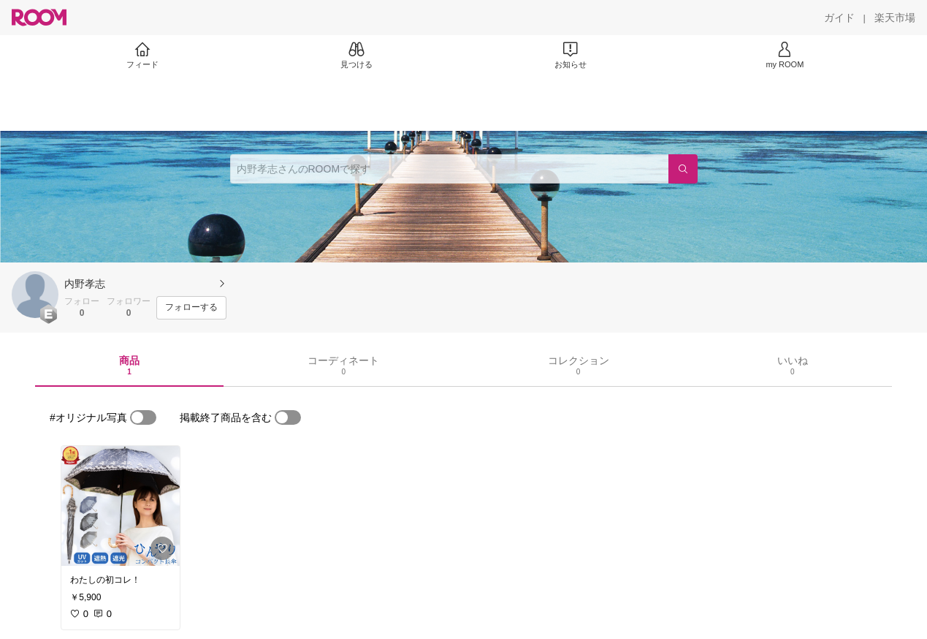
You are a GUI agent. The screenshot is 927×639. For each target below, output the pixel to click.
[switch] (143, 417)
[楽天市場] (894, 17)
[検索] (683, 169)
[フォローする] (191, 308)
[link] (120, 506)
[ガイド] (839, 17)
